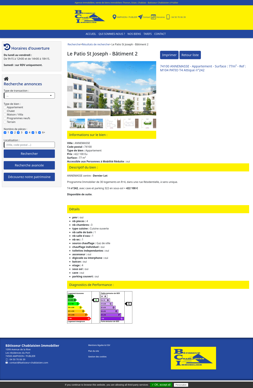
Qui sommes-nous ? (112, 34)
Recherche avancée (29, 165)
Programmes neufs (17, 118)
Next (153, 88)
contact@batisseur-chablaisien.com (29, 362)
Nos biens (134, 34)
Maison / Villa (13, 114)
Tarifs (148, 34)
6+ (43, 132)
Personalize (181, 385)
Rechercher (29, 153)
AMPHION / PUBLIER (127, 17)
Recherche (74, 44)
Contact (146, 17)
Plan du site (93, 351)
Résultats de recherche (95, 44)
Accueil (91, 34)
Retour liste (190, 55)
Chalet (9, 111)
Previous (70, 88)
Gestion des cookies (97, 356)
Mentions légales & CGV (99, 345)
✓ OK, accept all (161, 384)
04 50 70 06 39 (17, 359)
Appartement (13, 107)
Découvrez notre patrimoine (29, 177)
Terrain (9, 122)
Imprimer (169, 55)
